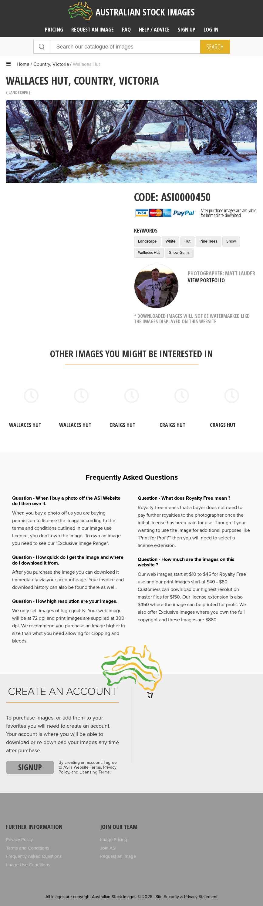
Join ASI (108, 848)
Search (215, 47)
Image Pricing (113, 839)
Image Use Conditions (28, 864)
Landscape (18, 92)
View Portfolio (206, 280)
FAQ (126, 29)
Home (23, 64)
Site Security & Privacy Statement (186, 896)
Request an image (92, 29)
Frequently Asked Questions (34, 856)
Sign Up (186, 29)
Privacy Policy (19, 839)
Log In (211, 29)
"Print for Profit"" (154, 538)
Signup (30, 767)
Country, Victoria (51, 64)
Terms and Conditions (27, 848)
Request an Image (118, 856)
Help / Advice (154, 29)
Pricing (54, 29)
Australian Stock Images (131, 12)
